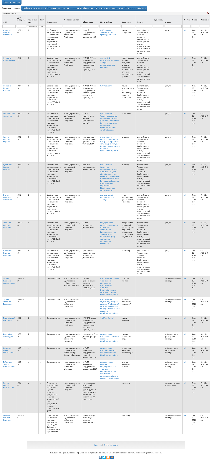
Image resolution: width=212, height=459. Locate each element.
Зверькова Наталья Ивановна (7, 225)
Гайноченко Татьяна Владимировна (8, 364)
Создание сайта (111, 445)
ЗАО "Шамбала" (106, 86)
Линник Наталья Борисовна (7, 139)
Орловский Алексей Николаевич (7, 32)
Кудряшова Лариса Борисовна (7, 167)
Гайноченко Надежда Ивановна (7, 253)
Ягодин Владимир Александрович (9, 281)
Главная (98, 445)
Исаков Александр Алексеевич (7, 197)
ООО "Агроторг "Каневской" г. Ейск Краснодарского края (108, 32)
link (185, 30)
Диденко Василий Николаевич (7, 418)
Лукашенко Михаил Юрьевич (7, 88)
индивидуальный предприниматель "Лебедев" (107, 197)
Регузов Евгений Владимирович (8, 385)
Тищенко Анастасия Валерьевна (7, 302)
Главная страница (12, 2)
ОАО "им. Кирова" (107, 318)
